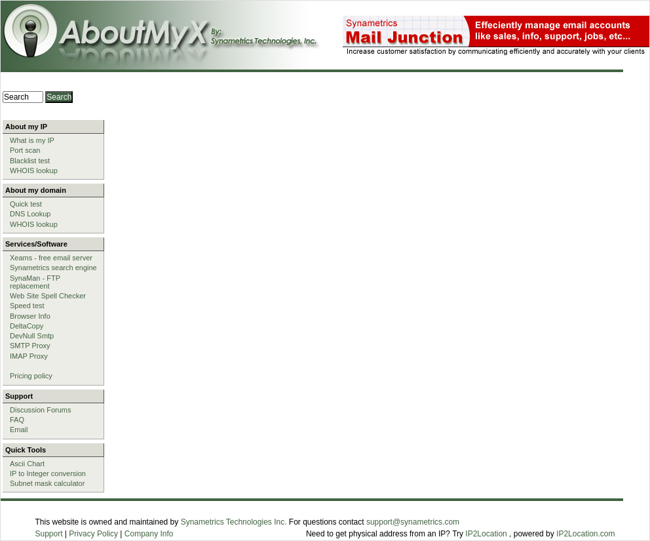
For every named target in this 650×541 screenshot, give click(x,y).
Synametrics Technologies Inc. (234, 522)
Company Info (149, 533)
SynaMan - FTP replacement (35, 282)
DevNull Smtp (32, 336)
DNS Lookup (30, 214)
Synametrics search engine (53, 267)
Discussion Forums (40, 410)
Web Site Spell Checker (48, 296)
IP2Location (486, 533)
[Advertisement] (326, 166)
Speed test (27, 306)
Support (49, 533)
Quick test (26, 204)
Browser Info (30, 316)
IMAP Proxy (29, 356)
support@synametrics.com (412, 522)
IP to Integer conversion (48, 473)
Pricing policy (31, 376)
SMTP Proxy (30, 346)
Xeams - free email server (51, 258)
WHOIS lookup (34, 170)
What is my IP (32, 140)
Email (19, 429)
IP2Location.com (585, 533)
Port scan (25, 150)
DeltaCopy (26, 326)
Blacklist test (30, 161)
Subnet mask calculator (47, 483)
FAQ (17, 420)
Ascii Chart (27, 464)
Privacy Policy (93, 533)
